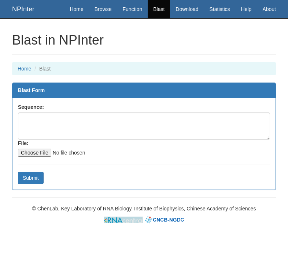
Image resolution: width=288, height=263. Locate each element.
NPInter (23, 9)
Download (187, 9)
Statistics (220, 9)
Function (133, 9)
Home (76, 9)
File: (23, 143)
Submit (31, 178)
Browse (103, 9)
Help (246, 9)
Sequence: (31, 107)
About (269, 9)
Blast (161, 8)
